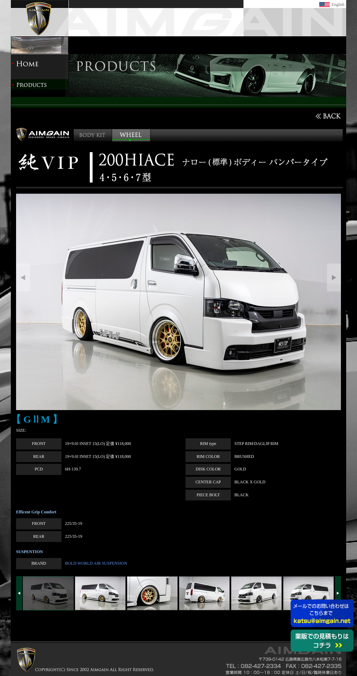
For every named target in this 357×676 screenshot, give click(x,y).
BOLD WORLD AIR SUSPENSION (96, 563)
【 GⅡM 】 (36, 419)
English (338, 4)
